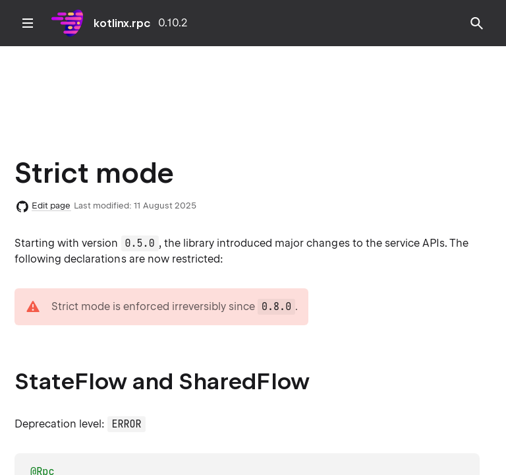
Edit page (51, 205)
